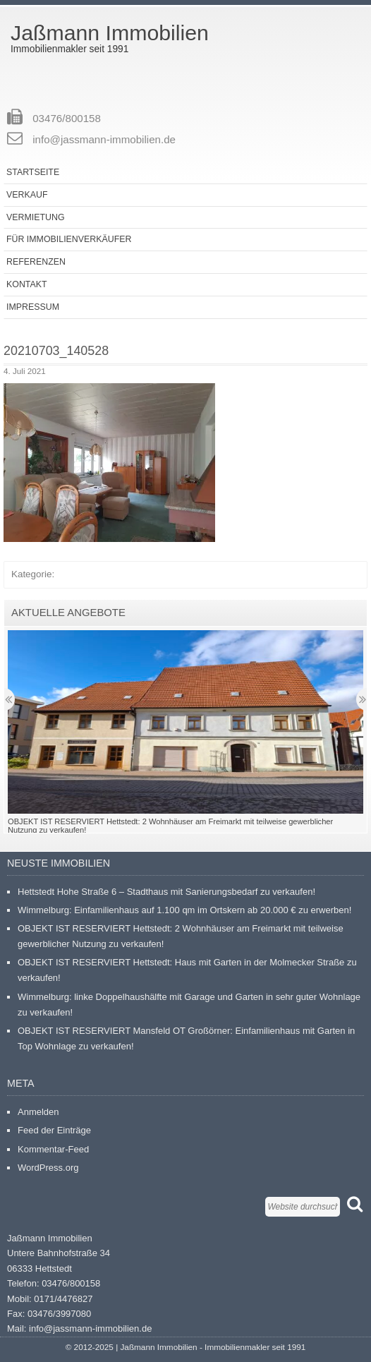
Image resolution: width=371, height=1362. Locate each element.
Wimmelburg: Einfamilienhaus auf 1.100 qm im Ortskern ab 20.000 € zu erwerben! (184, 910)
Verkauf (26, 195)
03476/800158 (66, 118)
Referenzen (36, 262)
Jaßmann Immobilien (110, 32)
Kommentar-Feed (53, 1149)
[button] (109, 462)
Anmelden (38, 1112)
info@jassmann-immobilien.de (104, 139)
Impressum (32, 307)
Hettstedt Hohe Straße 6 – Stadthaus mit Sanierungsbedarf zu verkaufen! (166, 891)
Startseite (32, 172)
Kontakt (26, 284)
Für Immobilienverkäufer (68, 239)
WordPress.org (48, 1167)
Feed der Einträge (54, 1130)
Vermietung (35, 217)
